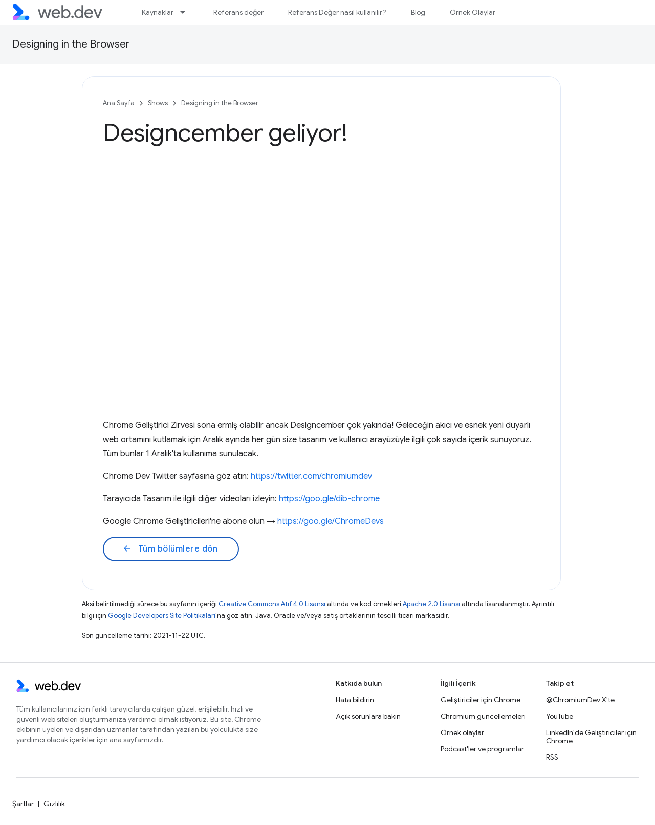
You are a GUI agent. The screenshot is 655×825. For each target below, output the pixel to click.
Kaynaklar (157, 12)
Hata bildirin (355, 699)
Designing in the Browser (71, 44)
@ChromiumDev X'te (580, 699)
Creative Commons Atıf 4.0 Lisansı (272, 604)
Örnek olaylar (462, 732)
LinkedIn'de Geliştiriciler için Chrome (591, 736)
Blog (418, 12)
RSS (552, 757)
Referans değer (238, 12)
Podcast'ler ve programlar (482, 748)
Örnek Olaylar (472, 12)
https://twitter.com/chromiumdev (311, 476)
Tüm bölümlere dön (169, 549)
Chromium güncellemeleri (483, 716)
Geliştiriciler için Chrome (480, 699)
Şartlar (23, 803)
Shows (158, 103)
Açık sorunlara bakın (368, 716)
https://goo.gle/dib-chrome (329, 499)
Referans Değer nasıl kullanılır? (337, 12)
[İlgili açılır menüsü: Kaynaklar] (187, 12)
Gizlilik (54, 803)
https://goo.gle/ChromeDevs (330, 521)
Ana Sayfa (119, 103)
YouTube (559, 716)
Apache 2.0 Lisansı (431, 604)
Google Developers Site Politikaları (161, 615)
